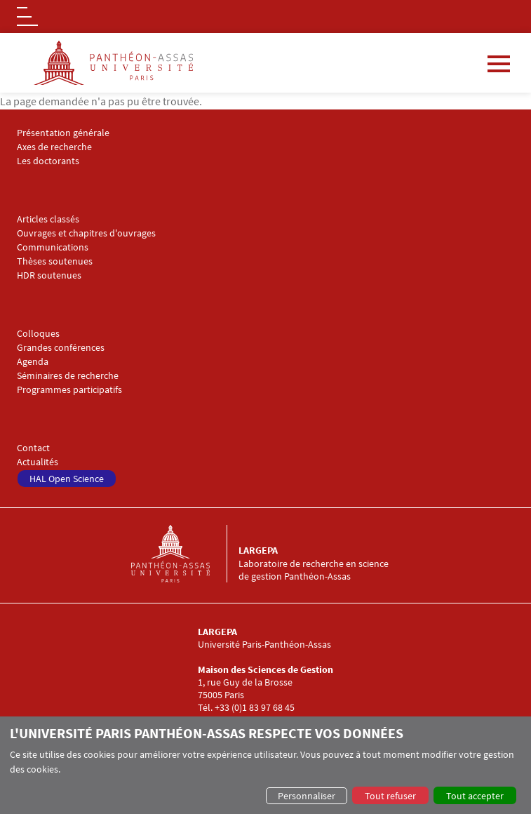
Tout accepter (475, 795)
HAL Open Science (66, 478)
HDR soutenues (49, 275)
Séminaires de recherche (68, 376)
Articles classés (48, 219)
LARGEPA (258, 550)
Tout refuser (390, 795)
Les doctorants (48, 161)
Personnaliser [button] (306, 795)
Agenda (32, 362)
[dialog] (265, 765)
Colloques (38, 334)
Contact (33, 448)
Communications (52, 247)
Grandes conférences (61, 348)
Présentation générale (63, 133)
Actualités (37, 462)
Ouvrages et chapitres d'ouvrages (86, 233)
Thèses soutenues (55, 261)
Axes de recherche (54, 147)
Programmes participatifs (69, 390)
